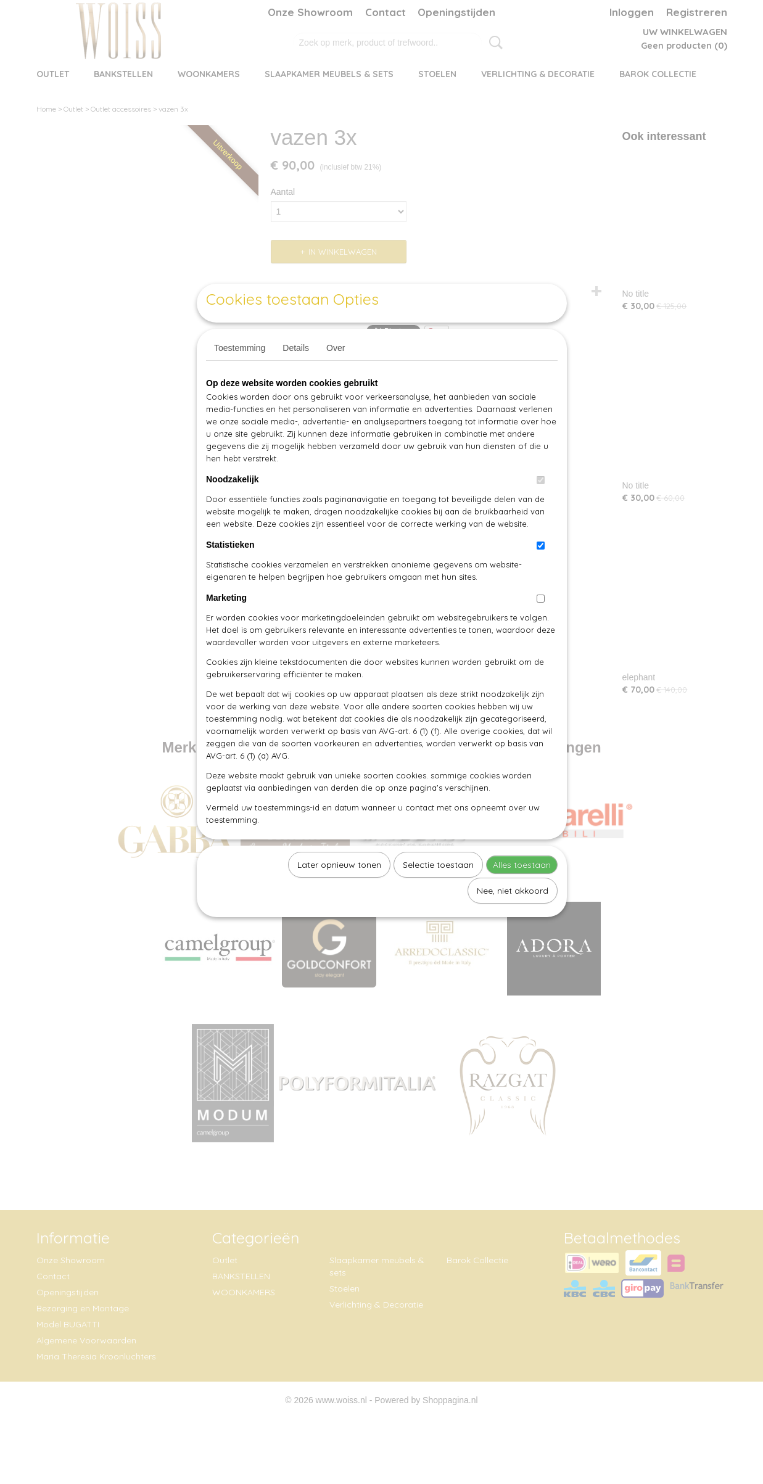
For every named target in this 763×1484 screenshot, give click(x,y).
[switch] (541, 509)
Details (296, 376)
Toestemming (239, 376)
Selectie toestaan (438, 893)
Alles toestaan (522, 893)
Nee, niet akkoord (512, 919)
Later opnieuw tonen (339, 893)
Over (335, 376)
